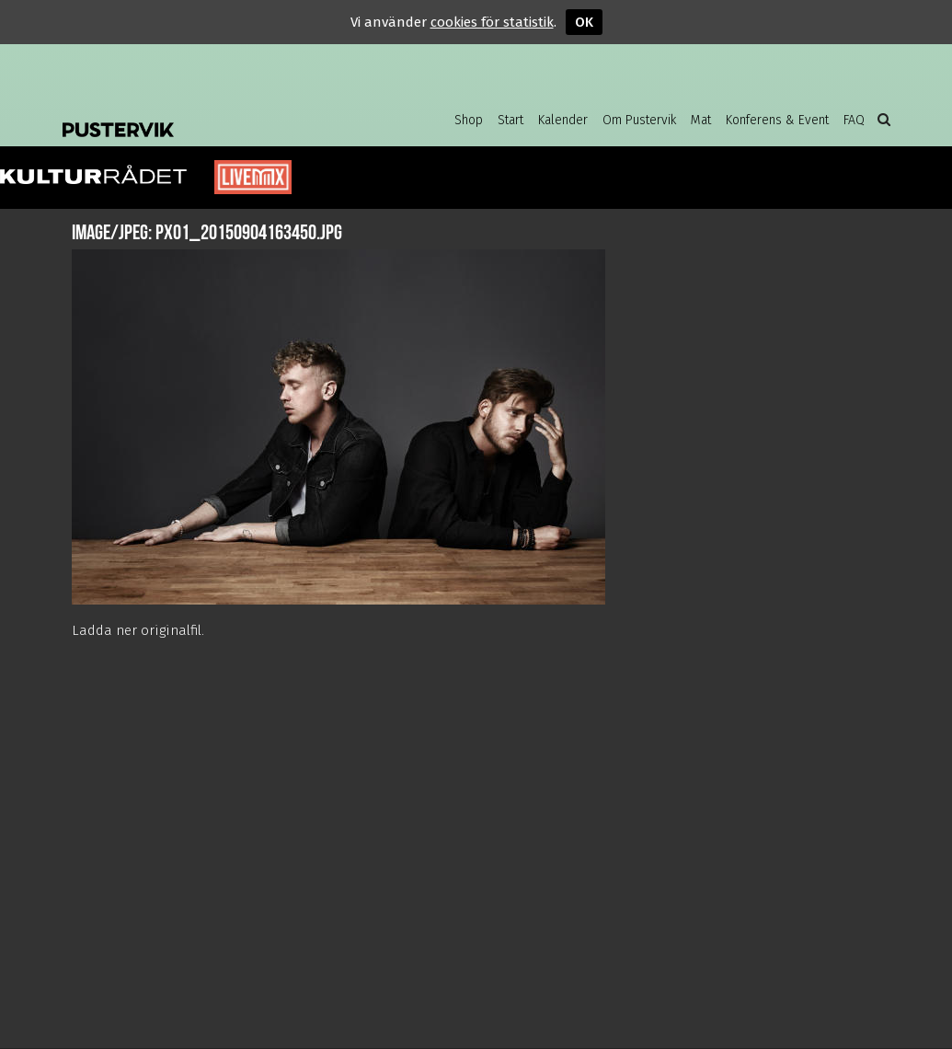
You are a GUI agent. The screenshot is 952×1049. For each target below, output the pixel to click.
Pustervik (210, 115)
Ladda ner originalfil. (138, 630)
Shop (468, 120)
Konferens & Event (777, 120)
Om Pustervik (639, 120)
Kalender (563, 120)
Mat (701, 120)
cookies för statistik (492, 22)
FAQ (854, 120)
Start (510, 120)
